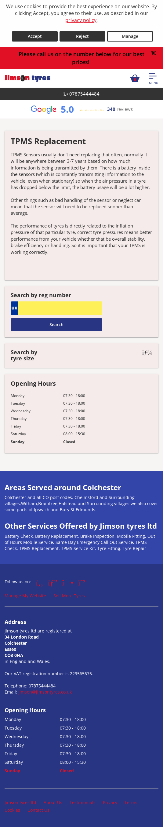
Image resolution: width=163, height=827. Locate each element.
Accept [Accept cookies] (35, 36)
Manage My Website (25, 596)
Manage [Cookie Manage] (130, 36)
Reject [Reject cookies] (82, 36)
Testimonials (83, 802)
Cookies (12, 810)
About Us (53, 802)
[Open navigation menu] (153, 78)
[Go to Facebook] (39, 582)
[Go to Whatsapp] (81, 582)
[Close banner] (155, 53)
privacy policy (80, 20)
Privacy (110, 802)
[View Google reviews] (81, 109)
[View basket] (135, 78)
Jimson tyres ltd (20, 802)
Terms (131, 802)
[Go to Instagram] (67, 582)
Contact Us (38, 810)
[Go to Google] (53, 582)
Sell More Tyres (69, 596)
